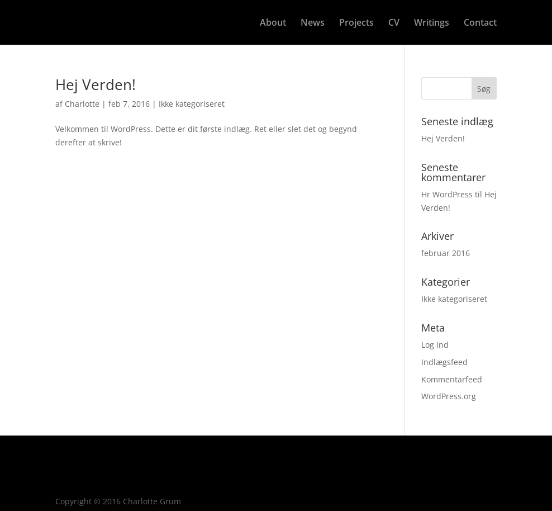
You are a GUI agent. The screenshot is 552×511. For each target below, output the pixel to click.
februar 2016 (445, 253)
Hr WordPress (447, 194)
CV (393, 23)
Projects (356, 23)
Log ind (435, 344)
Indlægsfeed (444, 362)
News (313, 23)
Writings (431, 23)
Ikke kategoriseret (192, 103)
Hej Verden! (95, 84)
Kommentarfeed (451, 379)
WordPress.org (448, 396)
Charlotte (82, 103)
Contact (480, 23)
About (273, 23)
